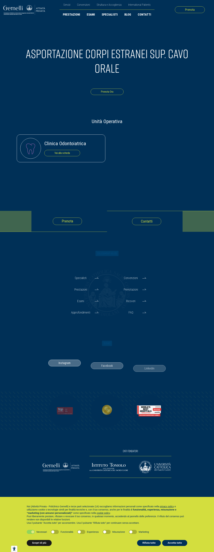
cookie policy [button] (103, 513)
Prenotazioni (131, 289)
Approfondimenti (80, 312)
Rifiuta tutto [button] (149, 542)
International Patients (139, 4)
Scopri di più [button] (39, 542)
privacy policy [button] (167, 506)
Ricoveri (130, 301)
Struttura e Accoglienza (109, 4)
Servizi (66, 4)
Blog (127, 14)
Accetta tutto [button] (175, 542)
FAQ (131, 312)
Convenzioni (83, 4)
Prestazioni (71, 14)
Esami (91, 14)
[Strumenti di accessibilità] (14, 549)
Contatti (144, 14)
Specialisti (110, 14)
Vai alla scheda (62, 153)
